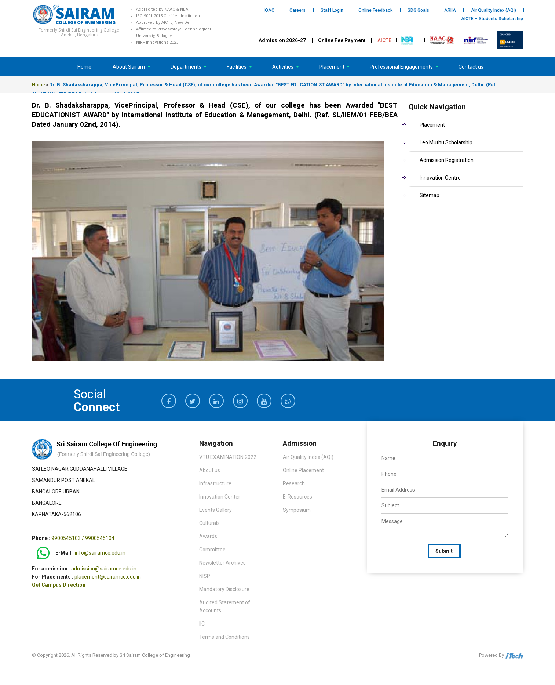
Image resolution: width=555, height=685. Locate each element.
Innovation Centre (440, 178)
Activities (283, 67)
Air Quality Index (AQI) (493, 10)
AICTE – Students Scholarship (492, 18)
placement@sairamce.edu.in (107, 577)
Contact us (471, 67)
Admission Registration (447, 160)
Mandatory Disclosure (224, 589)
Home (84, 67)
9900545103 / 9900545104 (82, 538)
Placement (332, 67)
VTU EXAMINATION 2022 (227, 457)
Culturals (209, 523)
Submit (444, 551)
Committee (212, 549)
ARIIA (450, 10)
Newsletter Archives (222, 563)
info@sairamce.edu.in (100, 553)
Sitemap (429, 195)
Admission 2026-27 (282, 40)
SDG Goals (418, 10)
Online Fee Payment (341, 40)
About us (209, 470)
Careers (297, 10)
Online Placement (303, 470)
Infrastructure (215, 483)
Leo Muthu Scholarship (446, 142)
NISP (204, 576)
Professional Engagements (402, 67)
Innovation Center (219, 497)
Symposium (297, 510)
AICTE (384, 40)
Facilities (237, 67)
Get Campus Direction (58, 585)
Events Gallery (215, 510)
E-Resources (297, 497)
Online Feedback (375, 10)
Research (294, 483)
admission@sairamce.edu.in (103, 569)
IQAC (269, 10)
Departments (186, 67)
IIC (202, 624)
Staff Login (332, 10)
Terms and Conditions (224, 637)
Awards (208, 536)
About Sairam (129, 67)
